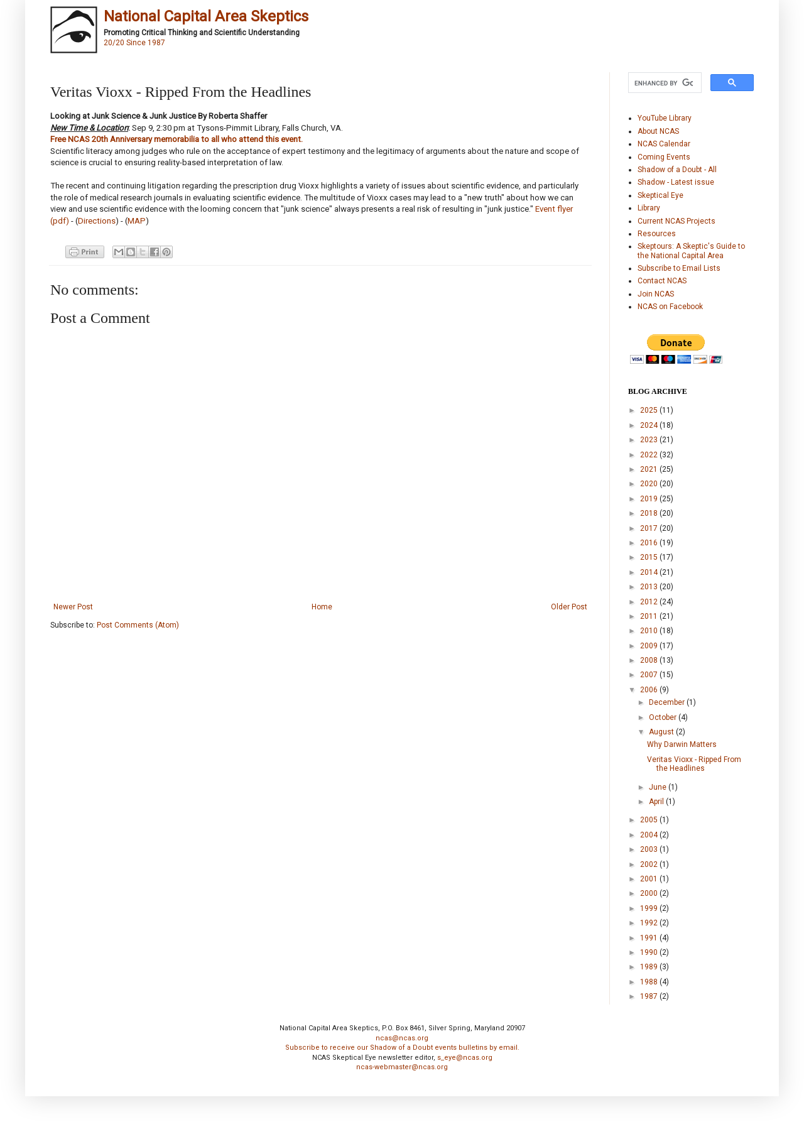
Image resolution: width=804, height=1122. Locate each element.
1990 (650, 952)
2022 (650, 454)
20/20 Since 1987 (134, 42)
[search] (663, 83)
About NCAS (658, 131)
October (663, 717)
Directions (97, 221)
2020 (650, 483)
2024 (650, 425)
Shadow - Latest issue (676, 182)
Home (322, 606)
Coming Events (664, 157)
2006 (650, 689)
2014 (650, 572)
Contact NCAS (662, 280)
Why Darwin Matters (682, 744)
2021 (650, 469)
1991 (650, 938)
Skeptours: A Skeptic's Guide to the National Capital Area (691, 250)
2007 (650, 674)
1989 (650, 966)
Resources (657, 233)
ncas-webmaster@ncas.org (402, 1067)
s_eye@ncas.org (464, 1058)
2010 (650, 630)
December (668, 702)
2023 (650, 439)
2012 (650, 601)
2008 (650, 660)
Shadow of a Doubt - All (677, 169)
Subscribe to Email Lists (679, 268)
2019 (650, 498)
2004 (650, 835)
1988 (650, 982)
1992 (650, 922)
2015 (650, 557)
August (662, 731)
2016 (650, 542)
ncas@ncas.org (402, 1038)
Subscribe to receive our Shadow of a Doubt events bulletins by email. (402, 1047)
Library (649, 208)
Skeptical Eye (660, 195)
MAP (137, 221)
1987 (650, 996)
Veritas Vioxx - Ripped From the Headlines (694, 764)
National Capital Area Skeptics (206, 16)
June (658, 787)
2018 (650, 513)
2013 (650, 586)
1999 (650, 908)
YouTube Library (665, 118)
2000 (650, 893)
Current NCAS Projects (676, 221)
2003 (650, 849)
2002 (650, 864)
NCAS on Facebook (670, 306)
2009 (650, 645)
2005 (650, 819)
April (657, 801)
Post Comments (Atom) (138, 625)
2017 (650, 528)
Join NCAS (656, 294)
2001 (650, 878)
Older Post (569, 606)
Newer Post (73, 606)
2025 (650, 410)
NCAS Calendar (664, 143)
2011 (650, 616)
